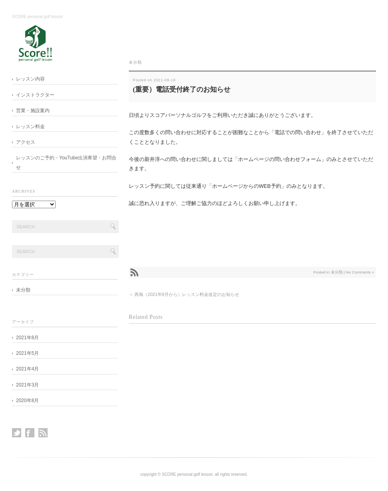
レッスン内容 (30, 79)
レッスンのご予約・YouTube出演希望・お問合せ (66, 162)
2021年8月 (27, 337)
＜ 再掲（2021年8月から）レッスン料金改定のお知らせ (184, 294)
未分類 (135, 62)
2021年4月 (27, 369)
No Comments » (360, 272)
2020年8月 (27, 400)
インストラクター (35, 95)
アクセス (25, 142)
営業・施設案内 (33, 110)
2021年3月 (27, 385)
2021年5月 (27, 353)
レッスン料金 (30, 126)
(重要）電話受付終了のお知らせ (181, 89)
